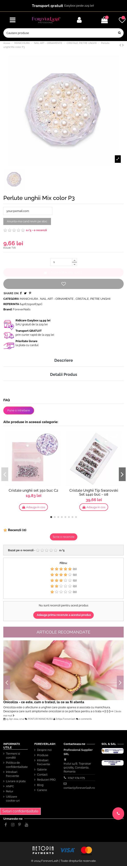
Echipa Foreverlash (65, 719)
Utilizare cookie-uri (13, 798)
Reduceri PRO (46, 779)
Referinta (11, 304)
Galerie (42, 769)
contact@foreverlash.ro (79, 787)
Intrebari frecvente (12, 774)
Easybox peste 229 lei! (79, 5)
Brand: (7, 309)
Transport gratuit (47, 6)
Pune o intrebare (18, 410)
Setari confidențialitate (20, 811)
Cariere (42, 790)
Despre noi (44, 750)
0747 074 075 (76, 777)
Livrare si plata (15, 781)
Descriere (63, 360)
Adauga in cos (63, 272)
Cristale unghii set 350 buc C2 (33, 490)
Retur (9, 791)
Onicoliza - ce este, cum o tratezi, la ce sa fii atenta (43, 702)
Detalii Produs (63, 374)
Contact (42, 774)
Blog (40, 785)
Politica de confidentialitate (17, 764)
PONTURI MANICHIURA (40, 719)
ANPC (10, 786)
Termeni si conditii (13, 755)
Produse (42, 755)
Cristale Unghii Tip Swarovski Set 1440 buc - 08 (93, 492)
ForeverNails (21, 309)
